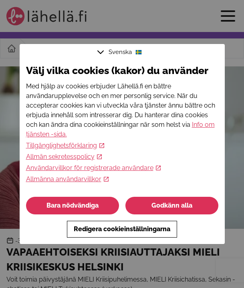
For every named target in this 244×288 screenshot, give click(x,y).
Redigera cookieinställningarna (122, 229)
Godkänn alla (171, 205)
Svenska (120, 52)
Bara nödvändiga (72, 205)
